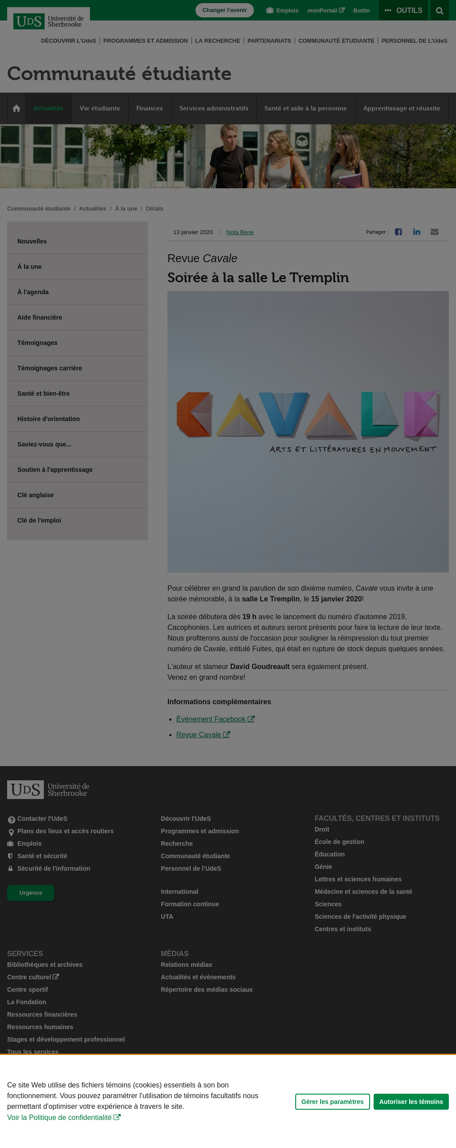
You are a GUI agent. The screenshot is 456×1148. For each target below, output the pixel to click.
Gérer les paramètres (332, 1101)
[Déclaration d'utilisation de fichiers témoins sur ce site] (228, 1101)
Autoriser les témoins (411, 1101)
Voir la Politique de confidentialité (59, 1117)
